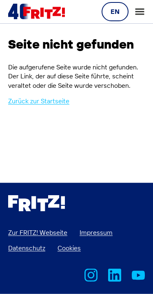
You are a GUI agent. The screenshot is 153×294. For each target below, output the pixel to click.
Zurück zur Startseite (38, 101)
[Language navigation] (115, 11)
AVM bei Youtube (138, 275)
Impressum (96, 232)
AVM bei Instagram (91, 275)
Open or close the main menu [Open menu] (140, 12)
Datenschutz (26, 248)
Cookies (69, 248)
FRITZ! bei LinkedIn (114, 275)
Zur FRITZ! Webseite (37, 232)
